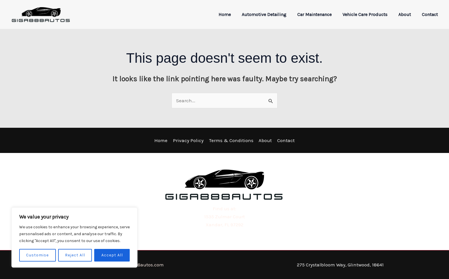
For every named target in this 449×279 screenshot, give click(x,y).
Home (234, 14)
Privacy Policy (189, 140)
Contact (431, 14)
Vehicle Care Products (369, 14)
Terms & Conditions (231, 140)
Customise (37, 255)
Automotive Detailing (271, 14)
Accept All (112, 255)
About (407, 14)
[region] (74, 237)
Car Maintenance (320, 14)
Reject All (75, 255)
